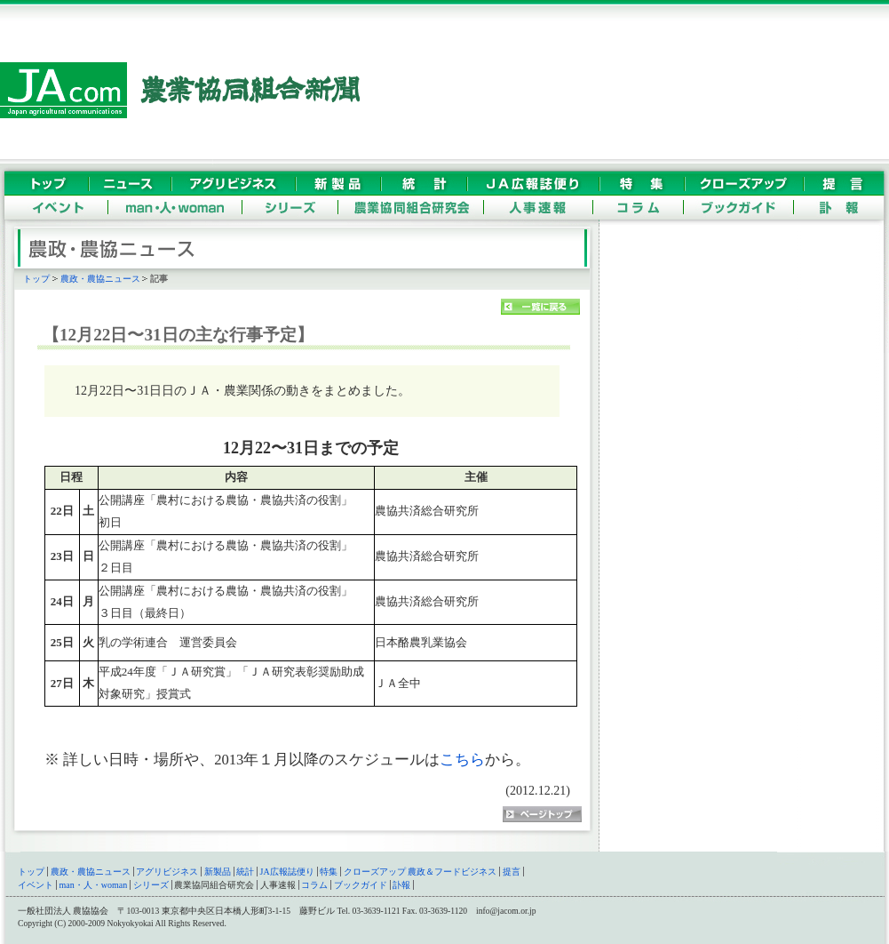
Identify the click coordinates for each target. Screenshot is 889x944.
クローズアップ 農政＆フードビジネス (420, 871)
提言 (511, 871)
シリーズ (151, 885)
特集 (328, 871)
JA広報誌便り (287, 871)
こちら (462, 759)
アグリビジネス (167, 871)
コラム (314, 885)
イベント (35, 885)
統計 (245, 871)
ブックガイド (360, 885)
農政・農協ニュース (100, 279)
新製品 (217, 871)
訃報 (401, 885)
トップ (36, 279)
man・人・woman (94, 885)
